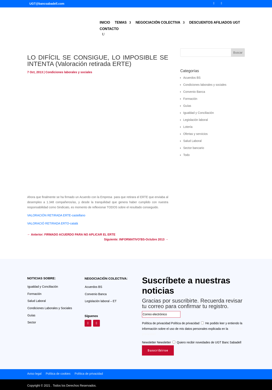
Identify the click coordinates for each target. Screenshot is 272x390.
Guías (187, 105)
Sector (31, 322)
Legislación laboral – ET (100, 301)
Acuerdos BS (192, 77)
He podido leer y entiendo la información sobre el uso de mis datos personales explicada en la (192, 328)
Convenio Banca (194, 91)
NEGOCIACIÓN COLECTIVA (158, 22)
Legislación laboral (195, 119)
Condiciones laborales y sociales (68, 72)
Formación (190, 98)
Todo (186, 155)
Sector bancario (193, 148)
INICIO (105, 22)
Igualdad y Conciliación (198, 112)
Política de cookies (58, 373)
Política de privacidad (156, 323)
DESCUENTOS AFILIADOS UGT (214, 22)
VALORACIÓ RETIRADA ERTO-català (52, 223)
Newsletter (149, 342)
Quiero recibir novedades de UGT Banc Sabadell (209, 342)
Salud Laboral (192, 141)
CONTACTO (109, 29)
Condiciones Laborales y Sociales (49, 308)
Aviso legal (34, 373)
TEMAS (121, 22)
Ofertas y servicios (195, 134)
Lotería (188, 127)
